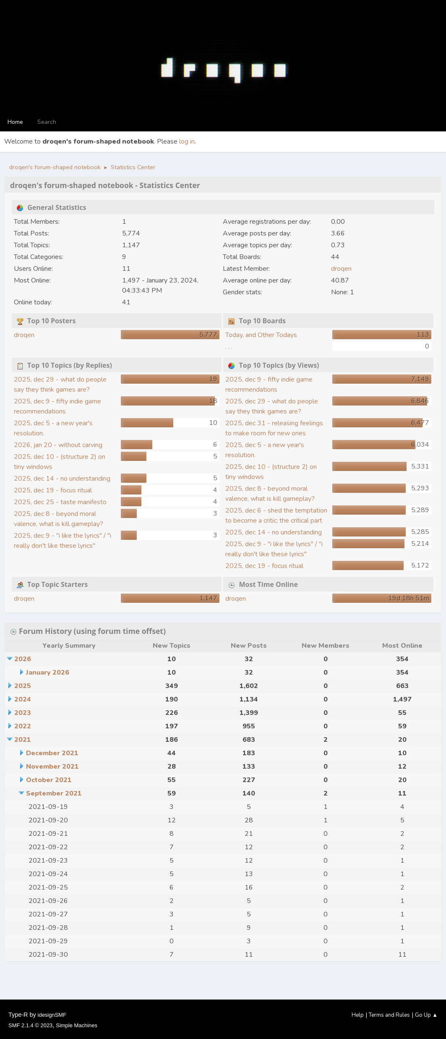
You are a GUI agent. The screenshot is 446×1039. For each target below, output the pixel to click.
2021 (22, 739)
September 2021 (54, 793)
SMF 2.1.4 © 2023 (30, 1025)
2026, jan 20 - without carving (58, 445)
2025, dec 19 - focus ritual (53, 490)
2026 (22, 659)
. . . (228, 346)
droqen (341, 268)
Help (358, 1015)
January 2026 (47, 672)
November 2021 (52, 766)
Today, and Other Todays (261, 335)
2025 (22, 686)
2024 (22, 699)
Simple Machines (76, 1025)
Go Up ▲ (426, 1015)
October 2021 (49, 780)
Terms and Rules (389, 1015)
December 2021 (52, 753)
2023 (22, 712)
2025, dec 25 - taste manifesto (60, 502)
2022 (22, 726)
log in (187, 141)
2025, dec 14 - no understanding (62, 478)
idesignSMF (52, 1015)
